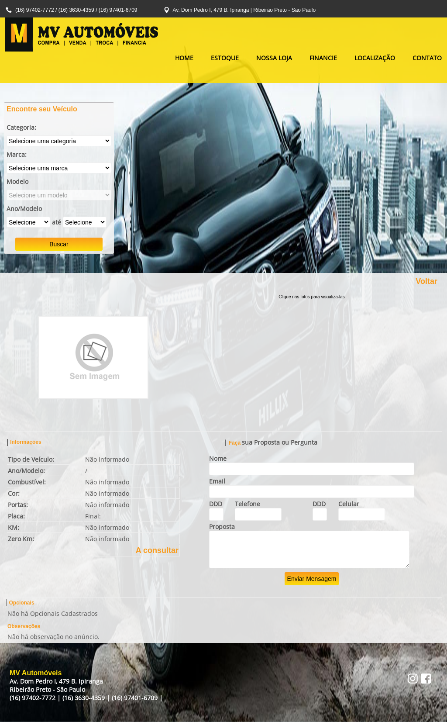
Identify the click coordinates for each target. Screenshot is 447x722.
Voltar (426, 281)
